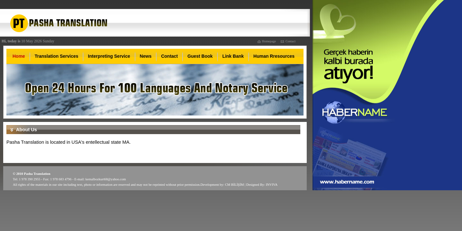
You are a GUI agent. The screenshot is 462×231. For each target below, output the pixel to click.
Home (19, 56)
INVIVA (272, 184)
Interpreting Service (109, 56)
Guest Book (200, 56)
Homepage (269, 41)
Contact (290, 41)
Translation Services (56, 56)
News (146, 56)
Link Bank (233, 56)
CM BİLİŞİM (234, 184)
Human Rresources (274, 56)
